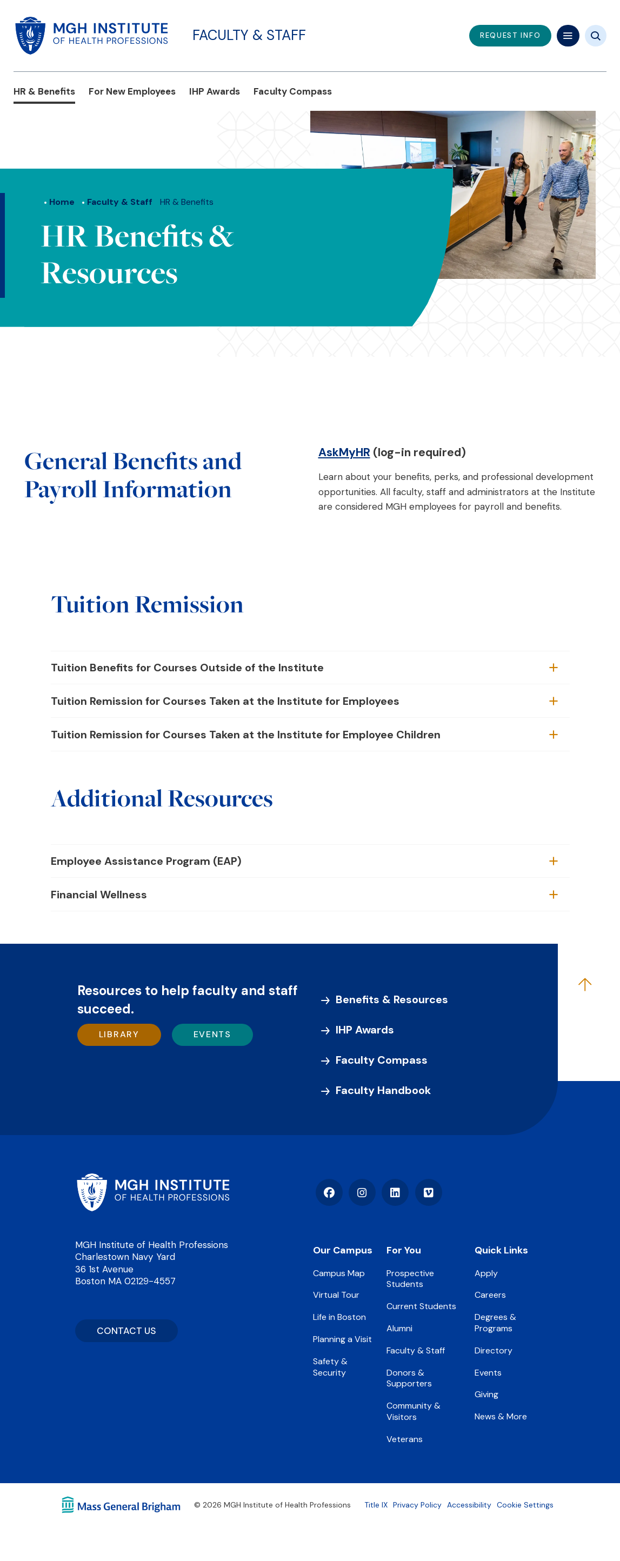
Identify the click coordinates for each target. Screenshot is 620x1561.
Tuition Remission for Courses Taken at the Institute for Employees (225, 701)
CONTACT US (126, 1331)
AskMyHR (344, 452)
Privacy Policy (417, 1505)
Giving (486, 1394)
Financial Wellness (99, 895)
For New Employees (132, 91)
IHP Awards (214, 91)
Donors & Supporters (409, 1378)
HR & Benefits (44, 91)
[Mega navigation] (568, 35)
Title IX (376, 1505)
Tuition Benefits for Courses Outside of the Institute (187, 668)
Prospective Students (410, 1279)
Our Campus (342, 1250)
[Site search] (595, 35)
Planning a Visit (342, 1339)
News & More (501, 1416)
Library (119, 1034)
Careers (490, 1294)
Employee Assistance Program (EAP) (146, 861)
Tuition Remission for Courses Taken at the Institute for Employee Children (246, 735)
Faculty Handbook (383, 1090)
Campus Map (339, 1273)
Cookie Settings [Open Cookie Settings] (525, 1505)
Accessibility (469, 1505)
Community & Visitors (413, 1411)
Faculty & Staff (249, 35)
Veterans (404, 1439)
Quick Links (501, 1250)
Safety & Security (330, 1367)
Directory (493, 1350)
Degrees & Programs (495, 1322)
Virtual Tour (336, 1294)
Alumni (399, 1328)
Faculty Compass (293, 91)
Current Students (421, 1306)
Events (212, 1034)
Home (62, 202)
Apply (486, 1273)
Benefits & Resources (392, 999)
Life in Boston (339, 1317)
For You (403, 1250)
